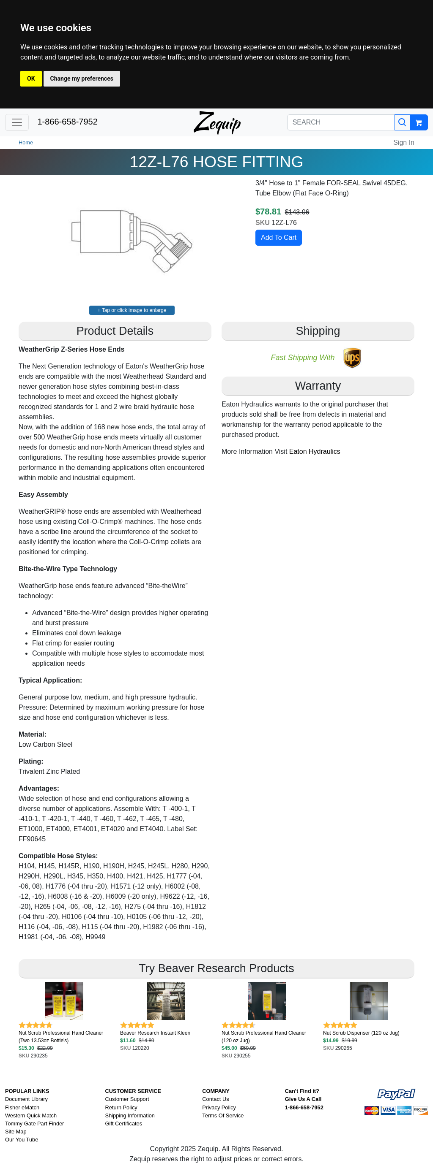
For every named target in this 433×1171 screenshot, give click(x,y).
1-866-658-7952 (67, 121)
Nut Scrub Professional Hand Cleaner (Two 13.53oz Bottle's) (61, 1037)
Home (26, 142)
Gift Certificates (123, 1123)
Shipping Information (130, 1115)
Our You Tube (21, 1139)
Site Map (16, 1131)
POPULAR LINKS (27, 1091)
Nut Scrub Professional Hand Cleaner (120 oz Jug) (264, 1037)
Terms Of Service (223, 1115)
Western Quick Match (31, 1115)
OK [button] (31, 78)
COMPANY (215, 1091)
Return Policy (121, 1107)
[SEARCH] (341, 122)
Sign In (403, 142)
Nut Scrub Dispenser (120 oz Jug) (361, 1033)
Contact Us (215, 1099)
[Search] (403, 122)
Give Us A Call (303, 1099)
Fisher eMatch (22, 1107)
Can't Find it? (302, 1091)
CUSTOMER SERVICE (133, 1091)
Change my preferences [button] (81, 78)
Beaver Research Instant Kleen (155, 1033)
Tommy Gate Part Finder (34, 1123)
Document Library (26, 1099)
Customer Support (127, 1099)
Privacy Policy (219, 1107)
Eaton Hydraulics (314, 451)
